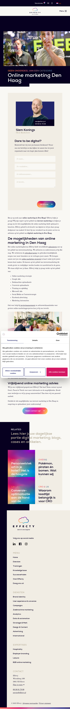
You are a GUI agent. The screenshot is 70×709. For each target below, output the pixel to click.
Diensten (16, 562)
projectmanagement (28, 306)
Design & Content (20, 627)
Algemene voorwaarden (30, 704)
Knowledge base (20, 571)
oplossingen (52, 247)
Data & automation (21, 619)
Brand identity (19, 597)
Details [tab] (35, 340)
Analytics (17, 614)
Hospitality (17, 649)
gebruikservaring (31, 253)
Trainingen (17, 566)
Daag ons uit (18, 583)
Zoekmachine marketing (23, 610)
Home (15, 557)
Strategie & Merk (20, 623)
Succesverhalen (19, 575)
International (18, 636)
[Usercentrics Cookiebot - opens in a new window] (58, 334)
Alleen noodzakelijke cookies (13, 372)
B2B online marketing (22, 662)
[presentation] (31, 194)
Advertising (18, 632)
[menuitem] (57, 3)
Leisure (16, 658)
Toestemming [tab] (12, 340)
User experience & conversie (24, 601)
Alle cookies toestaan (57, 372)
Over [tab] (58, 340)
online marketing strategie (31, 259)
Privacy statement (45, 704)
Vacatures (40, 3)
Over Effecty (18, 579)
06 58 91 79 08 (40, 124)
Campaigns (17, 606)
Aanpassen (35, 372)
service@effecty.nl (19, 693)
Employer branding (21, 654)
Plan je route (18, 685)
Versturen (44, 204)
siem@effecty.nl (40, 122)
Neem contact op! (33, 411)
